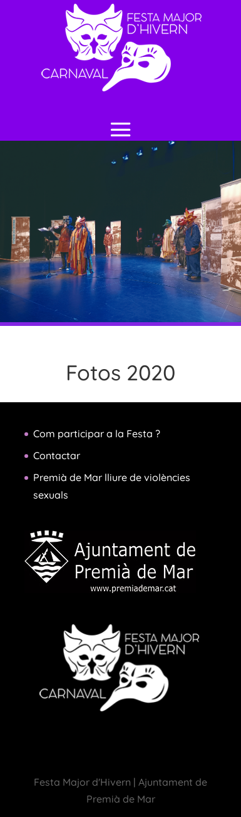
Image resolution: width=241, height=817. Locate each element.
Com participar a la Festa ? (96, 433)
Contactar (56, 455)
